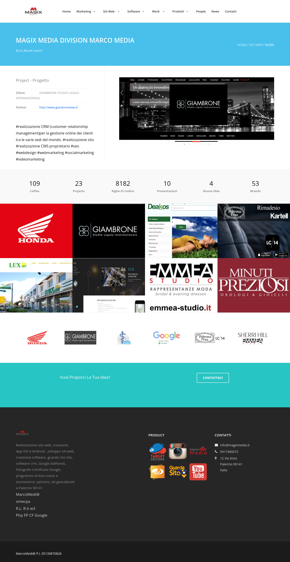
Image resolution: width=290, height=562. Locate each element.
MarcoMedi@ (28, 494)
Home (66, 11)
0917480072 (229, 452)
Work (158, 11)
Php (19, 515)
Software (135, 11)
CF (31, 515)
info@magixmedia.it (235, 445)
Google (41, 515)
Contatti (231, 11)
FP (26, 515)
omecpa (23, 501)
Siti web (255, 45)
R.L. (19, 508)
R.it (26, 508)
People (201, 11)
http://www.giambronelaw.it (58, 107)
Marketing (86, 11)
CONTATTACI (213, 378)
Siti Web (111, 11)
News (215, 11)
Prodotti (180, 11)
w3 (32, 508)
